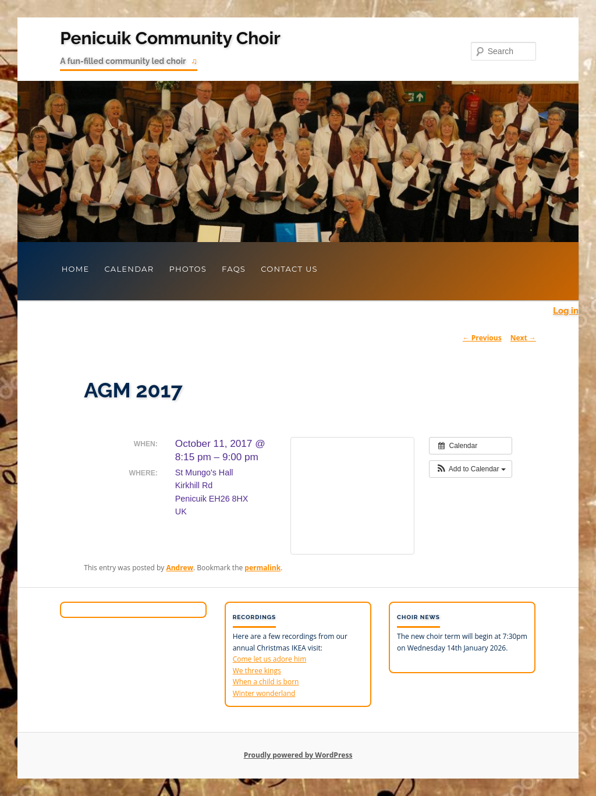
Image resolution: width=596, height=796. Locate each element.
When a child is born (266, 682)
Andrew (179, 568)
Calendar (129, 268)
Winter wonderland (264, 693)
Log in (566, 310)
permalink (262, 568)
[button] (471, 469)
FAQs (234, 268)
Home (76, 268)
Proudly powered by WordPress (298, 755)
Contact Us (289, 268)
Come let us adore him (270, 659)
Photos (188, 268)
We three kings (257, 671)
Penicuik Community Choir (170, 38)
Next (523, 338)
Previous (482, 338)
